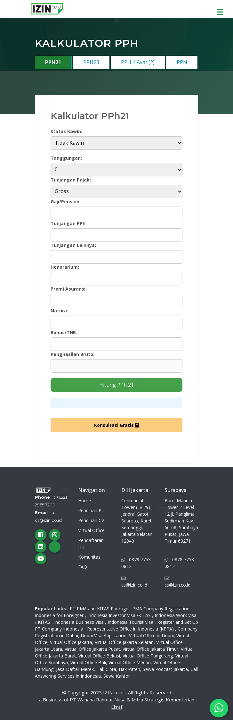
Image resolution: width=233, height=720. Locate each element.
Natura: (59, 311)
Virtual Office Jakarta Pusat (92, 649)
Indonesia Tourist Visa (130, 622)
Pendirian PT (91, 510)
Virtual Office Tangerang (148, 656)
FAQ (82, 567)
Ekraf (116, 707)
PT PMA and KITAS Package (99, 609)
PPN (182, 62)
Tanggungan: (66, 158)
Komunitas (89, 557)
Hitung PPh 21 (116, 384)
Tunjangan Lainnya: (73, 245)
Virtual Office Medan (129, 662)
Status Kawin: (66, 131)
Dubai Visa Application (103, 635)
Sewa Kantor (116, 676)
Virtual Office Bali (88, 662)
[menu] (221, 10)
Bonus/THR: (64, 332)
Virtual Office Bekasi (99, 656)
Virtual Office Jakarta (71, 642)
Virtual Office (91, 530)
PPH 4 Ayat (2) (138, 62)
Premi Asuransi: (69, 289)
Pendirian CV (91, 520)
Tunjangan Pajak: (71, 180)
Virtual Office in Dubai (151, 635)
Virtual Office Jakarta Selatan (124, 642)
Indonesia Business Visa (79, 622)
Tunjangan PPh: (69, 223)
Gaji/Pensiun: (66, 202)
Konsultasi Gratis (116, 425)
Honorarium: (65, 267)
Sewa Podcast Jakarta (165, 669)
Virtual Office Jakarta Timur (150, 649)
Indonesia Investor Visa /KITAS (119, 615)
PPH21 (53, 62)
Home (84, 500)
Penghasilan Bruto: (72, 354)
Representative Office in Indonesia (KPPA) (130, 629)
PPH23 (91, 62)
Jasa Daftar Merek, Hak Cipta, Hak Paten (98, 669)
